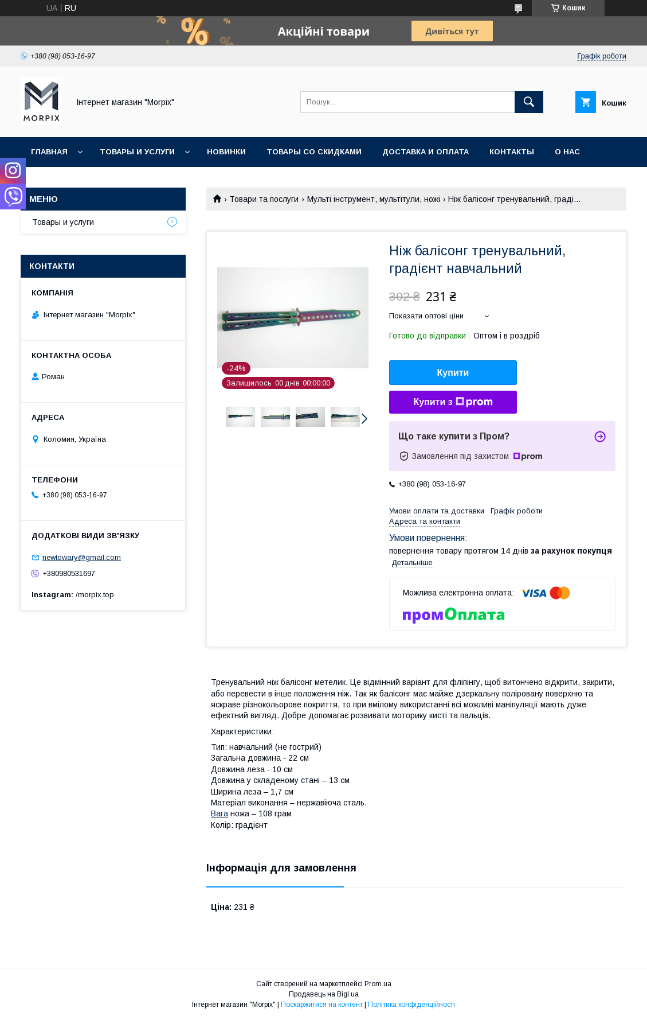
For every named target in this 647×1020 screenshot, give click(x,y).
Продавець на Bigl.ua (324, 994)
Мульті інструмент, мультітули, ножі (373, 199)
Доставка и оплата (425, 151)
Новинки (226, 151)
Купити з (452, 402)
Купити (453, 372)
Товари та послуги (264, 199)
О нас (567, 151)
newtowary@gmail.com (81, 557)
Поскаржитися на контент (322, 1004)
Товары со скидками (314, 151)
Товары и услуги (137, 151)
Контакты (511, 151)
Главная (49, 151)
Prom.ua (377, 984)
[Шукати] (529, 102)
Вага (219, 813)
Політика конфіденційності (411, 1004)
